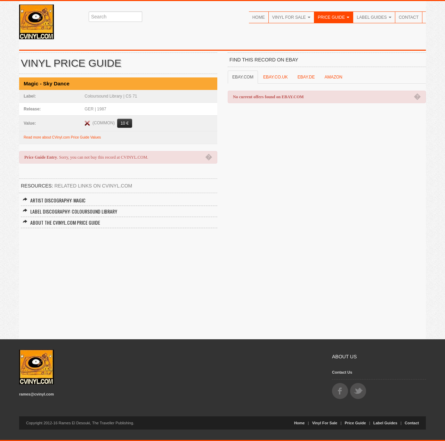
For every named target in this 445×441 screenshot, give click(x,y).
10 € (125, 123)
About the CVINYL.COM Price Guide (61, 222)
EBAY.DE (306, 77)
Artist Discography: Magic (54, 200)
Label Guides (374, 17)
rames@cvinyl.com (36, 394)
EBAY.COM (242, 77)
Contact (409, 17)
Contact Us (342, 372)
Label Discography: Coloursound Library (70, 211)
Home (258, 17)
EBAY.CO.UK (275, 77)
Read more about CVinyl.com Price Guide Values (62, 137)
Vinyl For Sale (291, 17)
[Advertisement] (118, 280)
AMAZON (333, 77)
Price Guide (333, 17)
